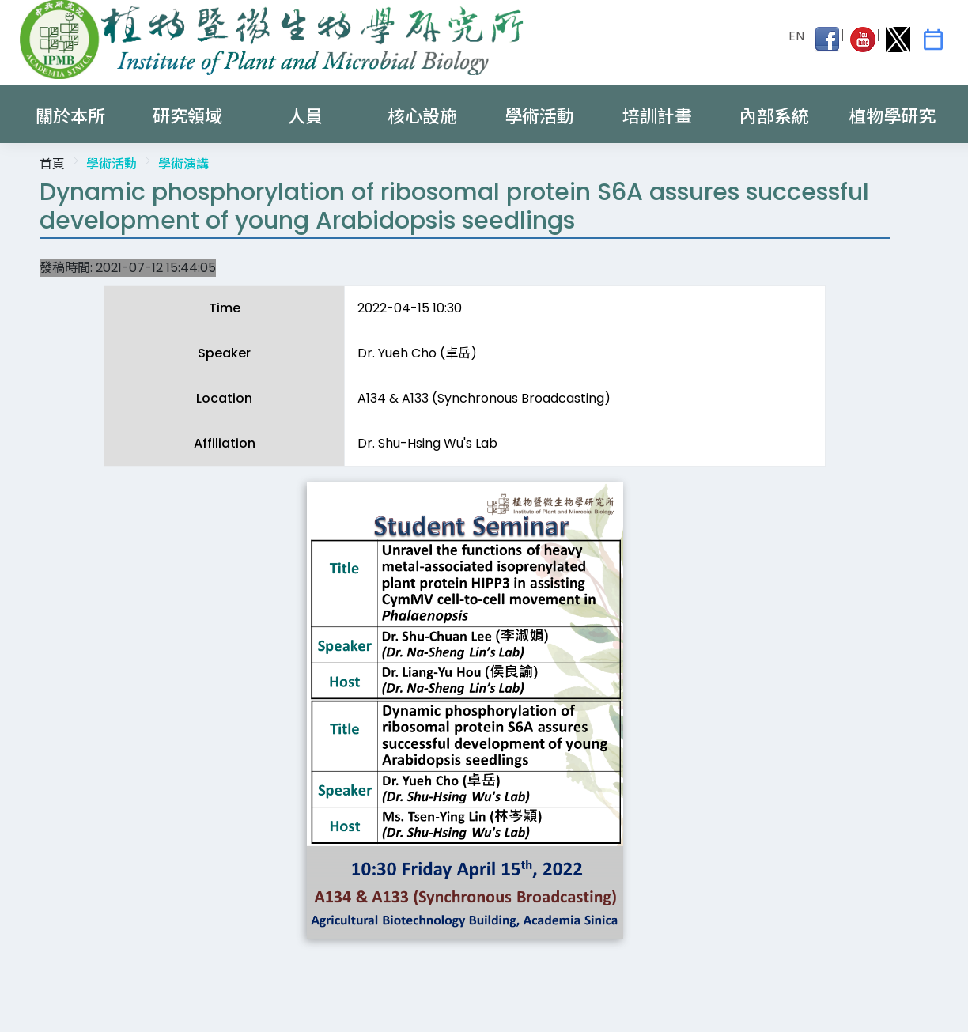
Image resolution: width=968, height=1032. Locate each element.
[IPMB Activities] (933, 39)
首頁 (52, 164)
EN (796, 36)
